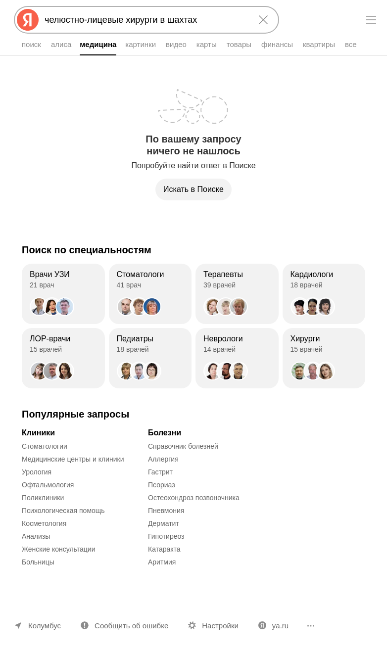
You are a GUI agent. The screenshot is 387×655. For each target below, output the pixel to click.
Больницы (38, 562)
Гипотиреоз (166, 536)
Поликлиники (43, 498)
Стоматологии (44, 446)
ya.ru (280, 625)
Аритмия (162, 562)
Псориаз (161, 485)
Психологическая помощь (63, 511)
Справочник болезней (183, 446)
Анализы (36, 536)
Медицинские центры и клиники (73, 459)
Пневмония (166, 511)
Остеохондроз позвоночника (194, 498)
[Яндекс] (28, 20)
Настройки (220, 625)
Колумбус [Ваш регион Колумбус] (44, 625)
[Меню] (371, 20)
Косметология (44, 523)
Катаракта (164, 549)
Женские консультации (58, 549)
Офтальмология (48, 485)
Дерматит (163, 523)
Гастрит (160, 472)
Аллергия (163, 459)
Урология (36, 472)
